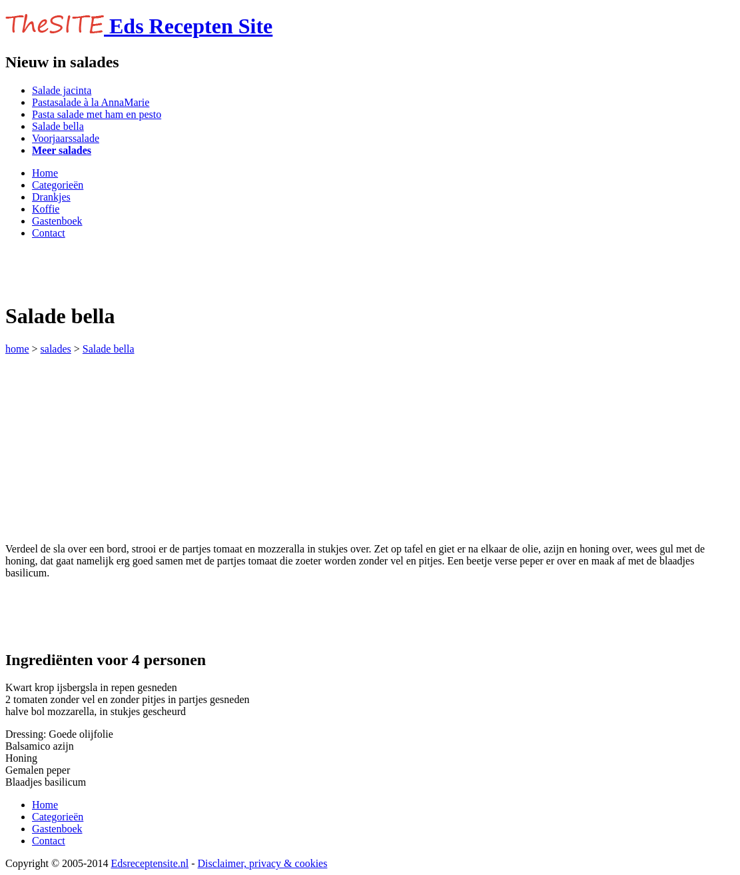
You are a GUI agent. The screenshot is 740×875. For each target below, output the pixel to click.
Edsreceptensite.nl (149, 863)
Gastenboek (57, 221)
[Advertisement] (161, 270)
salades (56, 349)
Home (45, 173)
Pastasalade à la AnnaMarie (90, 102)
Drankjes (51, 197)
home (17, 349)
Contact (48, 233)
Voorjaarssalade (65, 138)
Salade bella (58, 126)
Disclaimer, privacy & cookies (263, 863)
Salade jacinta (61, 90)
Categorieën (57, 185)
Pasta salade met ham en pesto (96, 114)
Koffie (45, 209)
